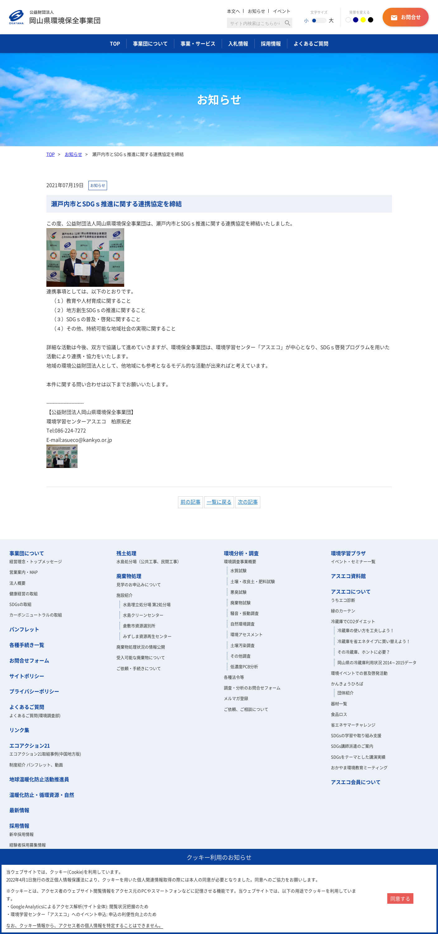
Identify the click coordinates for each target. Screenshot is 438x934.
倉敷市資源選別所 (139, 625)
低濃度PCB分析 (244, 666)
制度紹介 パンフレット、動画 (36, 765)
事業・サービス (198, 43)
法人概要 (17, 583)
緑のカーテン (343, 611)
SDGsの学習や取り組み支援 (356, 735)
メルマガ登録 (236, 698)
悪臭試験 (238, 592)
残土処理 (126, 553)
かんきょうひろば (347, 683)
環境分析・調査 (241, 553)
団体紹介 (345, 693)
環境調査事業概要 (240, 561)
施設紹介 (124, 595)
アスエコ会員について (356, 782)
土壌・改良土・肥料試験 (252, 581)
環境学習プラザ (348, 553)
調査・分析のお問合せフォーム (252, 688)
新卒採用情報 (21, 834)
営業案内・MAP (23, 572)
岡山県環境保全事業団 (54, 17)
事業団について (150, 43)
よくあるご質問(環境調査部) (34, 715)
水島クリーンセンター (143, 615)
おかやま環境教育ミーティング (359, 767)
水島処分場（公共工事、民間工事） (148, 561)
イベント (281, 11)
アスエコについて (351, 591)
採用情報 (271, 43)
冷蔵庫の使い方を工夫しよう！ (365, 630)
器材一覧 (339, 703)
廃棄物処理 (128, 576)
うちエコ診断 (343, 600)
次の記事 (248, 501)
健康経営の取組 (23, 593)
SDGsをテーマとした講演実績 (358, 757)
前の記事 (190, 501)
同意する (400, 898)
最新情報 (19, 810)
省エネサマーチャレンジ (353, 725)
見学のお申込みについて (138, 584)
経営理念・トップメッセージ (35, 561)
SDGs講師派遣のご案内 (352, 746)
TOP (115, 43)
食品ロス (339, 714)
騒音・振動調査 (244, 613)
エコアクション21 (29, 745)
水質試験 (238, 570)
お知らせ (256, 11)
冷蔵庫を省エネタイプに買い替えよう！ (373, 641)
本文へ (233, 11)
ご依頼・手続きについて (138, 668)
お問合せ (405, 17)
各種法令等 (234, 677)
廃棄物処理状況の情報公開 (140, 647)
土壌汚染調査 (242, 645)
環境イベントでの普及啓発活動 (359, 673)
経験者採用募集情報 (27, 845)
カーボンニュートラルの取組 (35, 615)
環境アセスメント (246, 634)
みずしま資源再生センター (147, 636)
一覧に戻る (219, 501)
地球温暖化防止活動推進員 (39, 779)
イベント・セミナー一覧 (353, 561)
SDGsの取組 (20, 604)
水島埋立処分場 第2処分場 (147, 604)
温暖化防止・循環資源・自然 (41, 794)
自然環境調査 (242, 624)
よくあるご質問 (311, 43)
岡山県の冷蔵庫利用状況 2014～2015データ (377, 662)
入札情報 (238, 43)
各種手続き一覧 (26, 644)
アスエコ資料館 (348, 576)
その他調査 (240, 656)
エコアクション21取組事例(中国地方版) (45, 754)
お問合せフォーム (29, 660)
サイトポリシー (26, 676)
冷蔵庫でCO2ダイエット (353, 621)
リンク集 (19, 730)
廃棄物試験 (240, 602)
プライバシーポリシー (34, 691)
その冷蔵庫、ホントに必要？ (363, 652)
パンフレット (24, 629)
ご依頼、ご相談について (246, 709)
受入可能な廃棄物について (140, 657)
